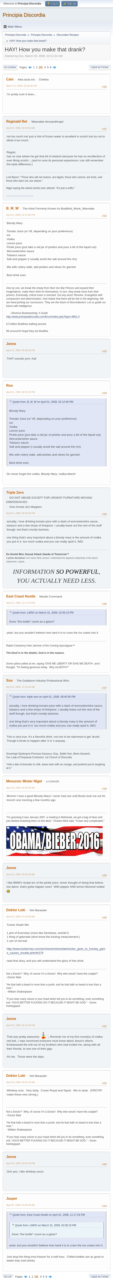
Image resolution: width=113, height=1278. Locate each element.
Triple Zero (15, 492)
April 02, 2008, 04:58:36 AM (20, 787)
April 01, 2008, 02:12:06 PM (20, 215)
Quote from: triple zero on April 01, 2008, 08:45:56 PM (43, 696)
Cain (10, 79)
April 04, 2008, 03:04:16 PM (20, 1163)
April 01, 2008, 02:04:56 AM (20, 128)
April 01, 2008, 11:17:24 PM (20, 603)
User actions (99, 67)
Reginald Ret (16, 121)
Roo (9, 385)
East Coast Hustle (20, 596)
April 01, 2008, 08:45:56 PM (20, 513)
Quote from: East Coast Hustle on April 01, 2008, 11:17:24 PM (48, 1214)
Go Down (10, 67)
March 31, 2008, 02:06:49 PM (21, 86)
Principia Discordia (24, 15)
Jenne (11, 344)
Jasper (11, 1198)
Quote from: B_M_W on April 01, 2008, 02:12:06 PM (42, 401)
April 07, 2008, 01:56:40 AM (20, 1205)
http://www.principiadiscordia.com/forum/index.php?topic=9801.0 (43, 316)
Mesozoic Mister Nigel (24, 781)
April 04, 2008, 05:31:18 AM (20, 1082)
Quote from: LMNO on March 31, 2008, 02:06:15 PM (43, 612)
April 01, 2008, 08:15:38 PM (20, 392)
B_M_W (12, 208)
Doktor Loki (15, 910)
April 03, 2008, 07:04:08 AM (20, 916)
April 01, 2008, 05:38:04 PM (20, 350)
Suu (9, 680)
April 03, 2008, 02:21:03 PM (20, 1025)
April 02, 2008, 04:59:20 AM (20, 874)
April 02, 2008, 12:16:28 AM (20, 687)
